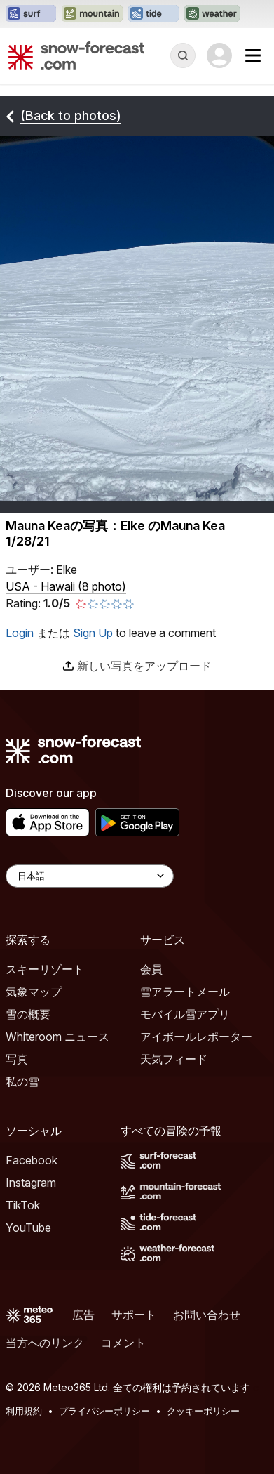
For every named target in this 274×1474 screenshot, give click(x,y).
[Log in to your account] (219, 55)
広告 (83, 1315)
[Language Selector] (90, 876)
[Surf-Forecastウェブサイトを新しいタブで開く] (31, 14)
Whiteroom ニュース (57, 1036)
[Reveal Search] (183, 55)
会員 (151, 969)
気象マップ (34, 992)
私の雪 (22, 1081)
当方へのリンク (45, 1343)
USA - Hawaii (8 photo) (66, 586)
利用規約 (24, 1410)
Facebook (31, 1160)
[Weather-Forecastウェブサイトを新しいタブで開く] (212, 14)
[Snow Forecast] (76, 55)
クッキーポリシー (203, 1410)
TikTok (23, 1205)
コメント (123, 1343)
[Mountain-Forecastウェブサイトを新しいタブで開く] (92, 14)
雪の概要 (28, 1014)
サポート (133, 1315)
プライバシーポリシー (104, 1410)
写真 (17, 1059)
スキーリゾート (45, 969)
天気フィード (173, 1059)
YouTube (28, 1227)
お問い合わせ (206, 1315)
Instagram (31, 1183)
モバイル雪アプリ (185, 1014)
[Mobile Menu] (253, 55)
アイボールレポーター (196, 1036)
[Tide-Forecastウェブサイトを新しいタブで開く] (153, 14)
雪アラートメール (185, 992)
